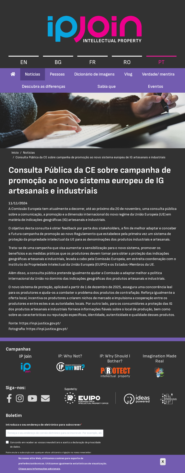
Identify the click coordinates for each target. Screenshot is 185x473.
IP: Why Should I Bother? (115, 363)
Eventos (155, 86)
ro (127, 62)
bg (58, 62)
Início (15, 153)
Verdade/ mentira (158, 74)
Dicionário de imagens (94, 74)
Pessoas (57, 74)
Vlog (128, 74)
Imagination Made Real (159, 363)
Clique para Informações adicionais (39, 470)
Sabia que (107, 86)
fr (92, 62)
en (23, 62)
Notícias (32, 74)
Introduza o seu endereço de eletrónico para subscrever (43, 424)
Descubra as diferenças (43, 86)
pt (161, 62)
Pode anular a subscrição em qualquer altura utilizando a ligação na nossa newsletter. (48, 452)
